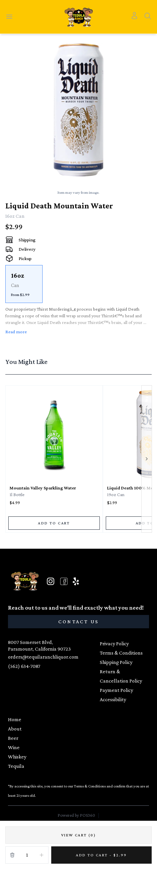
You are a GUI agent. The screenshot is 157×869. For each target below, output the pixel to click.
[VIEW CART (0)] (78, 835)
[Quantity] (27, 855)
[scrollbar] (78, 284)
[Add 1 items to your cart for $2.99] (101, 855)
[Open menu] (9, 17)
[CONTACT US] (78, 621)
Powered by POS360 (76, 815)
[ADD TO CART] (54, 523)
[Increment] (41, 855)
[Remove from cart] (12, 855)
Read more (16, 331)
